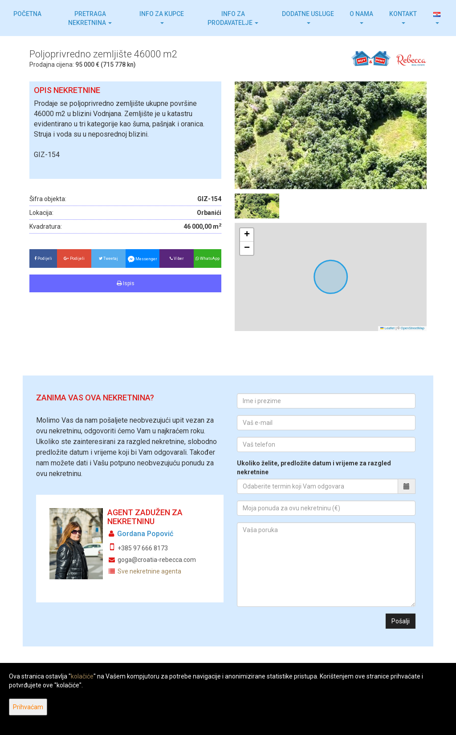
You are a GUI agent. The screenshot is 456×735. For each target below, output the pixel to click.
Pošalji (400, 621)
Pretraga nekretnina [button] (90, 18)
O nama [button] (361, 17)
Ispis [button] (125, 283)
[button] (437, 18)
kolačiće (82, 676)
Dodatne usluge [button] (308, 17)
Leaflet (387, 328)
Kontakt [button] (403, 17)
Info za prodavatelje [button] (233, 18)
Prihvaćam (28, 707)
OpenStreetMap (412, 328)
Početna (27, 13)
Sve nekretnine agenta (149, 571)
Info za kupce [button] (161, 17)
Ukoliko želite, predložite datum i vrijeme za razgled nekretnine (314, 468)
